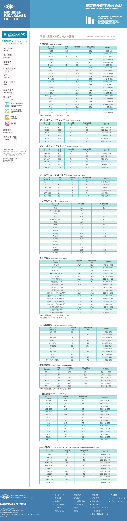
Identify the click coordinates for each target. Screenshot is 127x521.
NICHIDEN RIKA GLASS (19, 514)
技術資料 (95, 501)
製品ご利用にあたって (100, 514)
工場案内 (58, 501)
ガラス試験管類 (79, 501)
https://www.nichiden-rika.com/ (9, 512)
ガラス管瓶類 (78, 504)
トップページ (59, 495)
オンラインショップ (118, 498)
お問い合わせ (59, 511)
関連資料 (95, 495)
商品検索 (114, 495)
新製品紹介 (78, 495)
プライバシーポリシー (119, 501)
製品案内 (77, 498)
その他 (76, 511)
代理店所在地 (59, 504)
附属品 (76, 508)
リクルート (59, 508)
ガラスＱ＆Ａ (97, 504)
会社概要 (58, 498)
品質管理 (95, 498)
